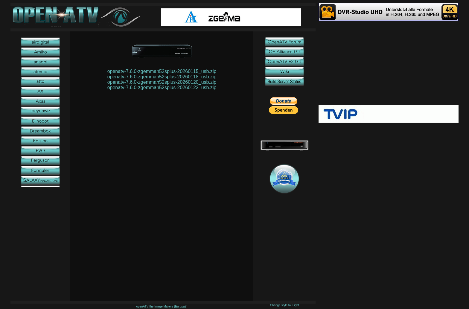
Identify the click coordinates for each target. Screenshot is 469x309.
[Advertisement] (389, 63)
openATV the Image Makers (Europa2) (161, 306)
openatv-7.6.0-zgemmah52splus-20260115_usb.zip (162, 71)
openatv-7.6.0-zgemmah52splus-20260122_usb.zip (162, 87)
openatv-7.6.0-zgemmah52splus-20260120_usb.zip (162, 82)
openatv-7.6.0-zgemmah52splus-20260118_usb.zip (162, 76)
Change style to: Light (284, 305)
